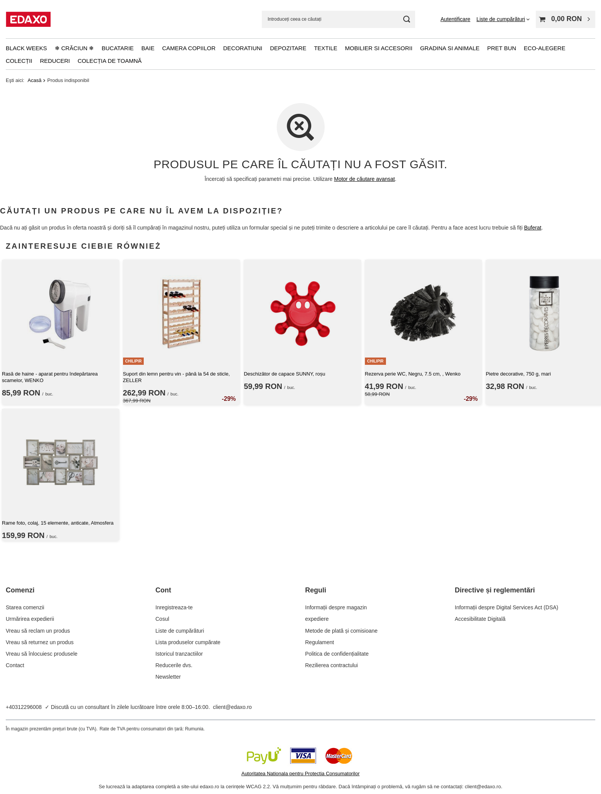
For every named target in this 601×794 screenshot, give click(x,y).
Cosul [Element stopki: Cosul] (162, 619)
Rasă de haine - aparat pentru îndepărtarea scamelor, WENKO (50, 377)
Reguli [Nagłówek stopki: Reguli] (315, 590)
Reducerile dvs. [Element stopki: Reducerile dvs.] (174, 665)
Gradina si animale (449, 48)
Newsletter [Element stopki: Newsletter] (168, 677)
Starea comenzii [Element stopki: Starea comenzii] (25, 607)
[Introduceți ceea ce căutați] (338, 19)
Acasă (34, 80)
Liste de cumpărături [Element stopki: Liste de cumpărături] (180, 631)
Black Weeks (26, 48)
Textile (325, 48)
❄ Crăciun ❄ (74, 48)
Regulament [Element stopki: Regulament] (319, 642)
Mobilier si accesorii (378, 48)
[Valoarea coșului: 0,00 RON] (565, 19)
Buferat (532, 228)
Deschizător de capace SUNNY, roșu (284, 374)
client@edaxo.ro (232, 707)
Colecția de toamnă (110, 60)
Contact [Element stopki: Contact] (15, 665)
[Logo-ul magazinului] (28, 19)
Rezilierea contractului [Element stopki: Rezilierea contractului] (331, 665)
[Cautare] (406, 19)
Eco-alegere (544, 48)
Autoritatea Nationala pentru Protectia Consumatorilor (300, 773)
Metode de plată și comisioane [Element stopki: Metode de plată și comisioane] (341, 631)
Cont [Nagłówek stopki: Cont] (163, 590)
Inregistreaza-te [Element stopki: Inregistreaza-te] (174, 607)
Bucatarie (118, 48)
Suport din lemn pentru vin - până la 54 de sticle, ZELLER (176, 377)
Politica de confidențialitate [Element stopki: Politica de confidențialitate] (337, 654)
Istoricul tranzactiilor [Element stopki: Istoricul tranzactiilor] (179, 654)
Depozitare (288, 48)
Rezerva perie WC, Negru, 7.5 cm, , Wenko (413, 374)
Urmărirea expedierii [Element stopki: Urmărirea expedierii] (30, 619)
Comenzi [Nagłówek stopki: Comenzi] (20, 590)
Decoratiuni (242, 48)
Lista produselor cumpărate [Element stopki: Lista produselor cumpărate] (188, 642)
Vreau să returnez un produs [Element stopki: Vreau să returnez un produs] (40, 642)
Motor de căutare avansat (364, 179)
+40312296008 (24, 707)
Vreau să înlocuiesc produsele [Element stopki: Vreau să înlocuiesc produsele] (41, 654)
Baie (147, 48)
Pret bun (501, 48)
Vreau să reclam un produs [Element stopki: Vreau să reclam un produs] (38, 631)
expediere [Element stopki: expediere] (317, 619)
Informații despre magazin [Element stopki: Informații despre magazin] (336, 607)
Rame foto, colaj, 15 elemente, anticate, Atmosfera (57, 523)
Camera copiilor (188, 48)
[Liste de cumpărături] (503, 19)
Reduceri (55, 60)
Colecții (19, 60)
